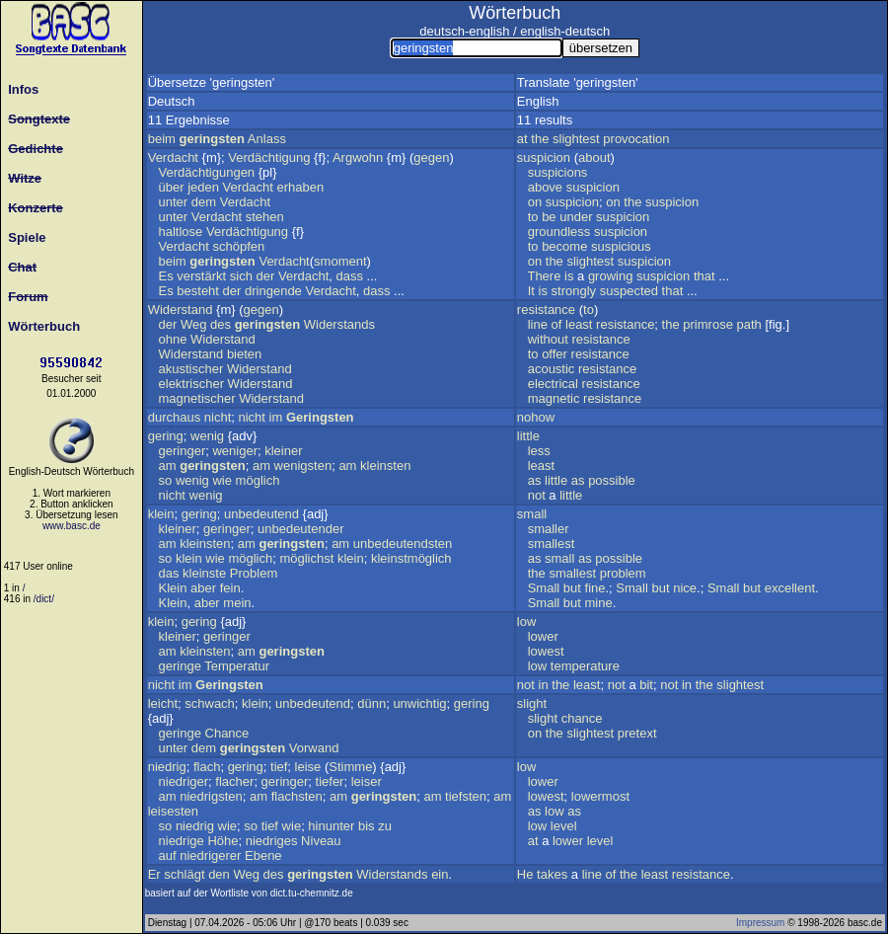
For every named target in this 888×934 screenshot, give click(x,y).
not (537, 495)
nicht (217, 417)
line (538, 324)
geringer (182, 450)
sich (241, 276)
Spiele (23, 237)
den (219, 874)
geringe (180, 666)
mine (599, 602)
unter (173, 202)
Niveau (320, 840)
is (568, 276)
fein (230, 588)
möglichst (306, 558)
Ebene (263, 855)
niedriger (184, 781)
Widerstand (180, 309)
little (528, 435)
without (548, 339)
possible (611, 480)
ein (439, 874)
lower (543, 636)
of (557, 324)
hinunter (331, 825)
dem (203, 202)
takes (552, 874)
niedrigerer (210, 855)
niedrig (167, 766)
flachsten (297, 796)
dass (349, 276)
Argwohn (358, 157)
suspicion (543, 157)
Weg (194, 324)
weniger (235, 450)
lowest (546, 651)
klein (161, 513)
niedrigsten (211, 796)
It (531, 290)
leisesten (173, 811)
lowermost (600, 796)
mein (237, 602)
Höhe (222, 840)
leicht (163, 703)
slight (532, 703)
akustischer (191, 368)
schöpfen (238, 246)
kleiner (283, 450)
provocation (636, 138)
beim (162, 138)
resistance (546, 309)
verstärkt (201, 276)
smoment (340, 261)
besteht (198, 290)
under (575, 216)
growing (610, 276)
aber (203, 588)
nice (685, 588)
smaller (548, 528)
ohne (173, 339)
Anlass (267, 138)
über (172, 187)
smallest (551, 543)
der (266, 276)
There (543, 276)
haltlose (181, 231)
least (578, 324)
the (540, 138)
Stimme (350, 766)
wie (222, 480)
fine (595, 588)
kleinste (204, 573)
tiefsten (465, 796)
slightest (576, 138)
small (532, 513)
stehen (265, 216)
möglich (258, 480)
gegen (431, 157)
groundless (559, 231)
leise (308, 766)
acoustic (551, 368)
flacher (234, 781)
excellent (790, 588)
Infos (19, 89)
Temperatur (236, 666)
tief (278, 766)
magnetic (554, 398)
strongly (574, 290)
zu (385, 825)
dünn (371, 703)
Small (544, 588)
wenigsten (303, 465)
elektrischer (191, 383)
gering (166, 435)
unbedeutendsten (402, 543)
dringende (273, 290)
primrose (708, 324)
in (544, 684)
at (522, 138)
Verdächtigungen (207, 172)
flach (206, 766)
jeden (203, 187)
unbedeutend (261, 513)
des (220, 324)
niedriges (272, 840)
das (169, 573)
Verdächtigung (269, 157)
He (525, 874)
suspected (629, 290)
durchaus (174, 417)
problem (623, 573)
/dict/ (44, 598)
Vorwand (314, 747)
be (548, 216)
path (749, 324)
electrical (553, 383)
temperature (585, 666)
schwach (210, 703)
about (594, 157)
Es (166, 276)
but (572, 588)
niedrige (181, 840)
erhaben (301, 187)
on (535, 202)
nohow (536, 417)
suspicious (621, 246)
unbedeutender (300, 528)
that (704, 276)
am (168, 465)
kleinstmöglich (411, 558)
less (539, 450)
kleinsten (385, 465)
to (533, 216)
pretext (637, 733)
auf (168, 855)
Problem (253, 573)
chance (582, 718)
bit (646, 684)
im (276, 417)
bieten (244, 354)
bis (366, 825)
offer (554, 354)
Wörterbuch (40, 326)
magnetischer (197, 398)
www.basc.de (71, 525)
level (564, 825)
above (545, 187)
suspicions (558, 172)
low (527, 621)
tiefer (330, 781)
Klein (173, 588)
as (535, 480)
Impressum (760, 922)
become (564, 246)
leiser (366, 781)
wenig (207, 435)
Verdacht (173, 157)
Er (154, 874)
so (166, 480)
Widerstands (339, 324)
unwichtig (419, 703)
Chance (227, 733)
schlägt (184, 874)
